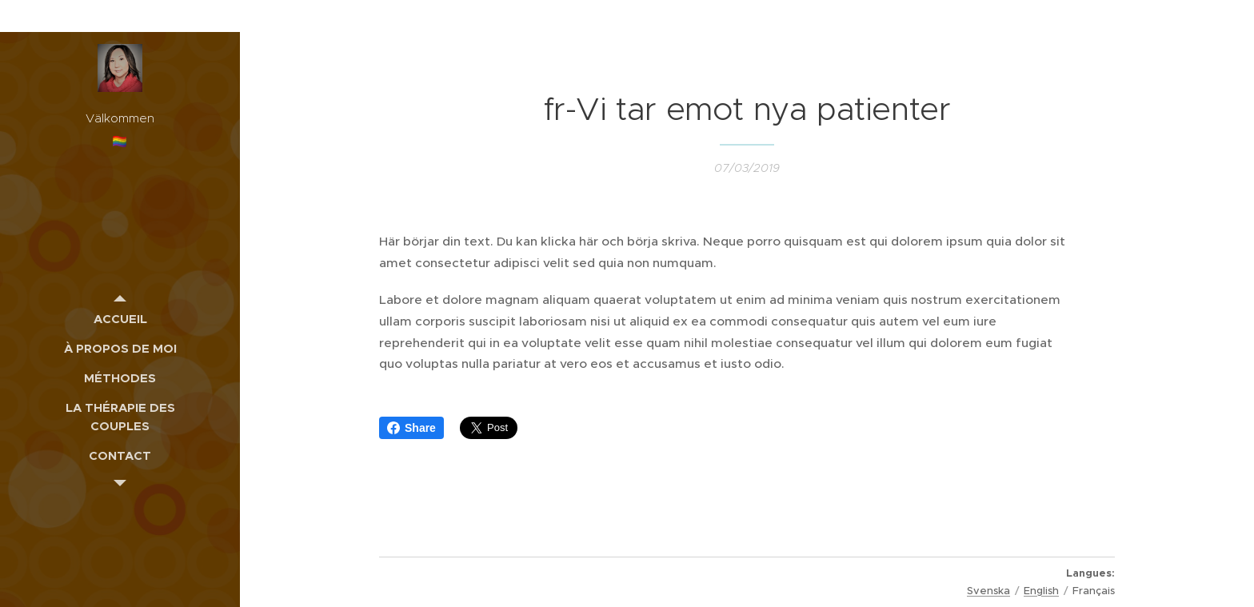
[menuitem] (120, 318)
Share (411, 427)
